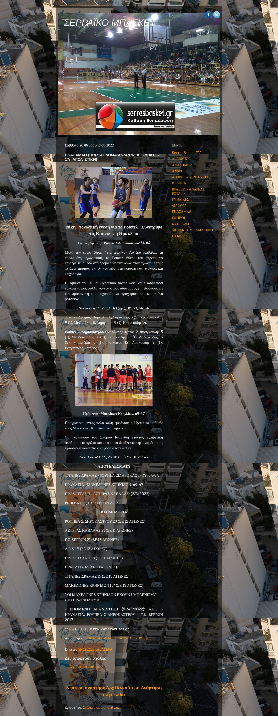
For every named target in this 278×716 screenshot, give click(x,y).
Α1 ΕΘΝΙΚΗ (181, 159)
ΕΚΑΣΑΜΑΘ (102, 649)
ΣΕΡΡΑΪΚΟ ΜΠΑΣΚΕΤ (110, 23)
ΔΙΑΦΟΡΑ (179, 206)
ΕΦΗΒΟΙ (178, 218)
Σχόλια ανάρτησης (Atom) (102, 707)
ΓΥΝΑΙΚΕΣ (180, 199)
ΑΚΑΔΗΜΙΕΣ (182, 165)
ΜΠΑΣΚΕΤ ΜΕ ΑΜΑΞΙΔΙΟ (192, 230)
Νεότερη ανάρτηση (85, 688)
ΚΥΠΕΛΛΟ (180, 224)
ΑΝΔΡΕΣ (84, 649)
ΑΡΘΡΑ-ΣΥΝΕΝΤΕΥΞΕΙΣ (191, 177)
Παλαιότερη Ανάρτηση (138, 688)
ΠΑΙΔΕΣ (178, 236)
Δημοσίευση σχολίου (84, 666)
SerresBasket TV (186, 153)
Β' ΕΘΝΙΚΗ (180, 183)
